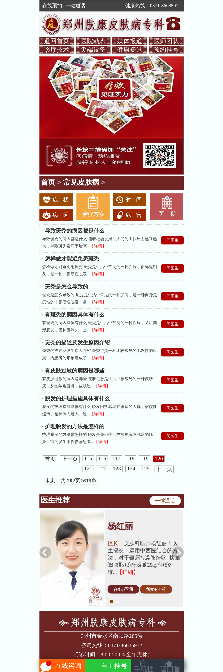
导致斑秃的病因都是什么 (74, 231)
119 (145, 458)
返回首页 (56, 41)
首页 (48, 182)
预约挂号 (166, 49)
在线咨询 (123, 589)
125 (145, 469)
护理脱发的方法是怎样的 (74, 426)
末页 (50, 481)
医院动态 (93, 41)
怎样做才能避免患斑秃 (72, 259)
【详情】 (98, 246)
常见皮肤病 (81, 182)
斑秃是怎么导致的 (66, 287)
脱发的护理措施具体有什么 (77, 398)
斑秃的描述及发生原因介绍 (77, 342)
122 (103, 469)
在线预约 (52, 5)
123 (117, 469)
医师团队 (166, 41)
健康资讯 (129, 49)
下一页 (164, 469)
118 (130, 458)
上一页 (70, 459)
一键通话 (75, 5)
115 (88, 458)
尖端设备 (93, 49)
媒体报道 (129, 41)
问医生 (172, 240)
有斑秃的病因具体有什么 (74, 315)
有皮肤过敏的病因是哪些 (74, 371)
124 (131, 469)
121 (88, 469)
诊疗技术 (56, 49)
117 (116, 458)
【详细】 (128, 572)
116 (102, 458)
